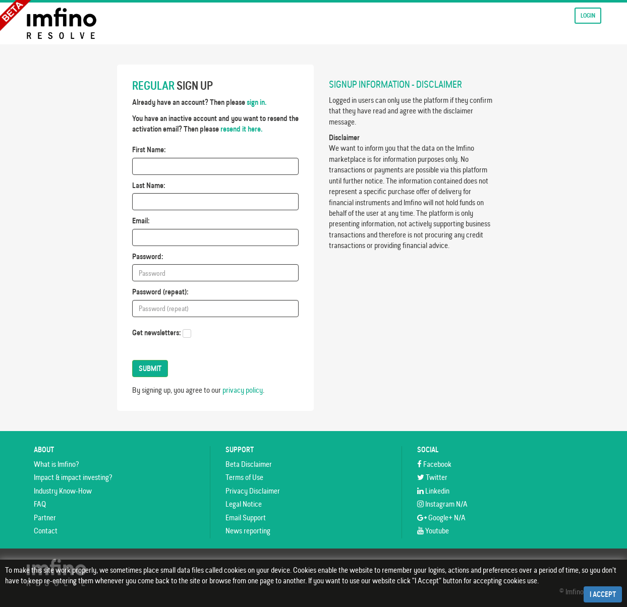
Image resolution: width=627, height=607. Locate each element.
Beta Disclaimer (248, 464)
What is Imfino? (56, 464)
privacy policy (242, 390)
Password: (147, 256)
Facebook (434, 464)
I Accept (603, 594)
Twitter (432, 477)
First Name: (149, 149)
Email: (141, 220)
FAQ (40, 504)
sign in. (257, 102)
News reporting (247, 530)
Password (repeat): (160, 291)
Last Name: (148, 185)
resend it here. (241, 129)
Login (588, 15)
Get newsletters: (156, 332)
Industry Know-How (63, 490)
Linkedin (433, 490)
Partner (45, 517)
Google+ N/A (441, 517)
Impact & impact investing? (73, 477)
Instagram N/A (442, 504)
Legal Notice (243, 504)
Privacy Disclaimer (252, 490)
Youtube (433, 530)
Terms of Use (244, 477)
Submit (150, 368)
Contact (46, 530)
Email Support (245, 517)
